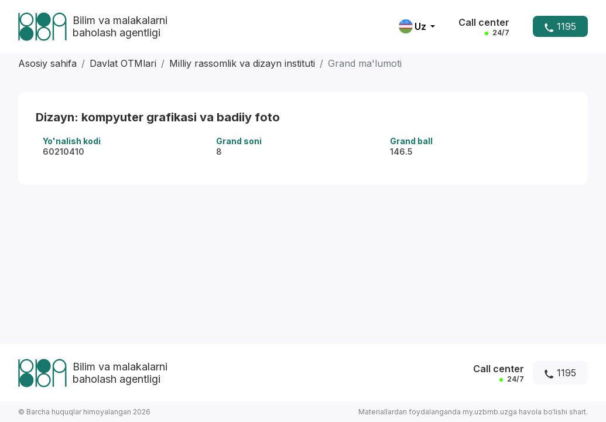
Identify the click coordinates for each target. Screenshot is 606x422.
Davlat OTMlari (123, 63)
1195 (560, 26)
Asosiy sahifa (47, 63)
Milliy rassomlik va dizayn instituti (242, 63)
